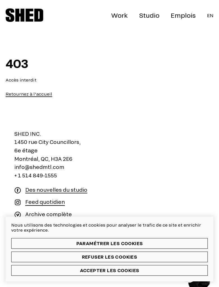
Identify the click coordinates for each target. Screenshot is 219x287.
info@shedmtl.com (39, 167)
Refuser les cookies (109, 256)
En (210, 15)
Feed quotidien (45, 202)
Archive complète (48, 214)
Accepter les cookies (109, 270)
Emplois (183, 15)
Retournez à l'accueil (29, 94)
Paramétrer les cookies (109, 243)
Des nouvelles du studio (56, 190)
